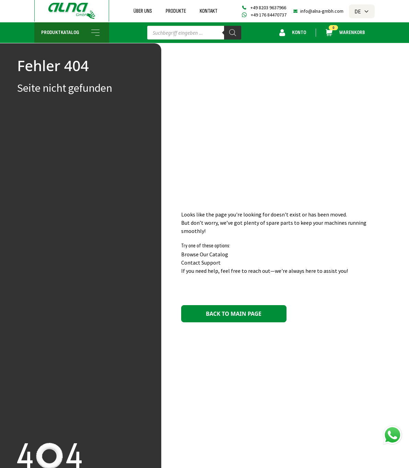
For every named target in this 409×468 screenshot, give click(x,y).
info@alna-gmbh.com (321, 11)
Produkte (176, 11)
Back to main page (233, 313)
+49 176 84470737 (269, 15)
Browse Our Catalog (204, 254)
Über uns (142, 11)
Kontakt (209, 11)
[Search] (232, 33)
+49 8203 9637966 (268, 7)
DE (361, 11)
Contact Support (201, 262)
